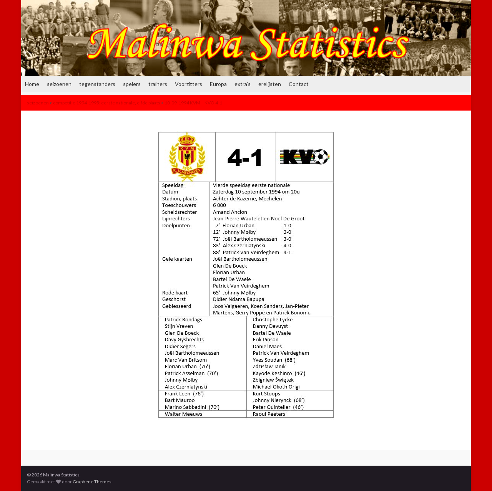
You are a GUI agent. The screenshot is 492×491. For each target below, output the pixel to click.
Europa (218, 84)
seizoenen (59, 84)
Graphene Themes (92, 481)
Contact (299, 84)
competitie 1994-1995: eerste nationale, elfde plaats (106, 103)
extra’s (242, 84)
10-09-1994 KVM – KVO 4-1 (193, 103)
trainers (157, 84)
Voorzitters (188, 84)
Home (32, 84)
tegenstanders (97, 84)
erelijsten (269, 84)
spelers (132, 84)
